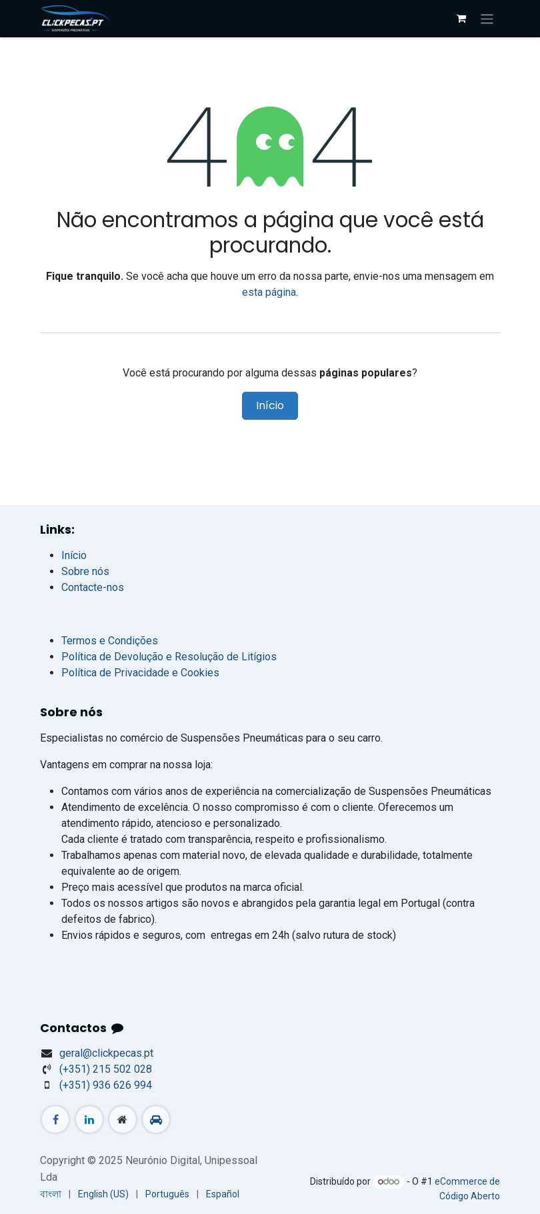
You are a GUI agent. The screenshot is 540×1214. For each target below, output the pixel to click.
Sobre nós (85, 571)
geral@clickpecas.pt (106, 1053)
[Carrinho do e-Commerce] (461, 18)
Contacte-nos (92, 587)
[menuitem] (50, 1194)
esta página (269, 292)
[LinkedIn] (89, 1119)
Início (270, 405)
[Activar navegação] (487, 18)
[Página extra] (122, 1119)
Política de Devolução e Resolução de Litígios (169, 656)
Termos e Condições (109, 640)
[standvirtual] (156, 1119)
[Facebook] (55, 1119)
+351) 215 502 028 (105, 1069)
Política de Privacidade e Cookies (140, 672)
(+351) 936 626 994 (105, 1085)
